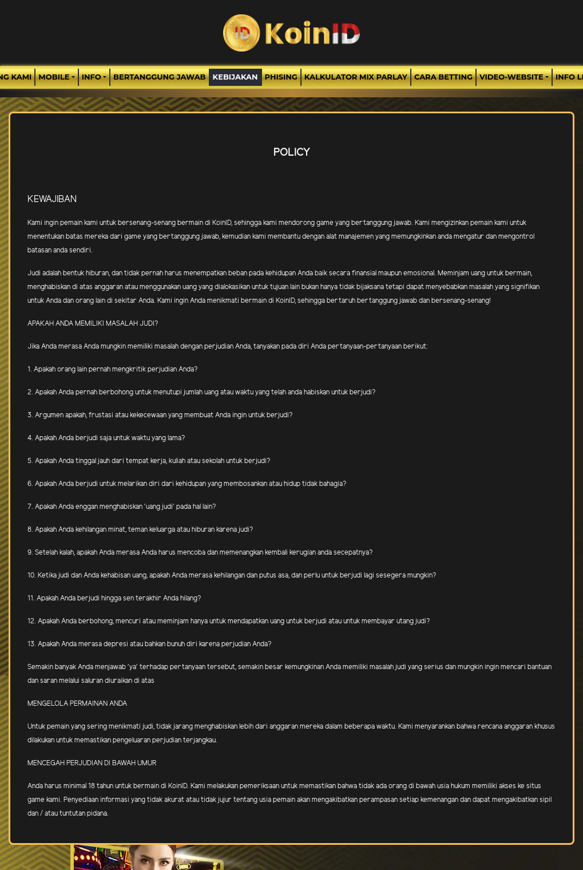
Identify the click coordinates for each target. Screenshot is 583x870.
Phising (281, 76)
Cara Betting (443, 76)
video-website (511, 76)
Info (91, 76)
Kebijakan (235, 76)
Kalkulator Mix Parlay (355, 76)
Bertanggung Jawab (159, 76)
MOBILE (53, 76)
